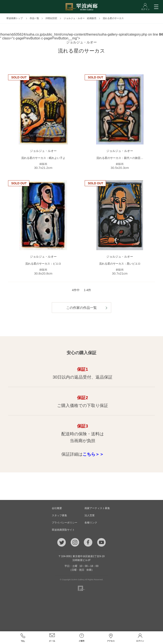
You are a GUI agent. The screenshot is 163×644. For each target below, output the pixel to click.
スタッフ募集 (59, 515)
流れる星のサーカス (113, 18)
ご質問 (81, 637)
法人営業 (89, 515)
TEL (22, 637)
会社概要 (57, 508)
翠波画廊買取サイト (63, 529)
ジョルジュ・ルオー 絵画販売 (80, 18)
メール (52, 637)
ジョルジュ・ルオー (81, 42)
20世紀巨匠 (51, 18)
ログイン (140, 637)
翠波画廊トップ (14, 18)
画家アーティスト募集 (97, 508)
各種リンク (90, 522)
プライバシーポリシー (64, 522)
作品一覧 (34, 18)
